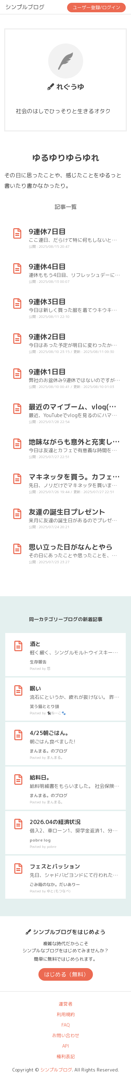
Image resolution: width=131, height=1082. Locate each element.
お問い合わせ (65, 1035)
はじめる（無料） (66, 974)
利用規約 (66, 1014)
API (65, 1046)
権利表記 (66, 1056)
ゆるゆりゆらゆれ (65, 158)
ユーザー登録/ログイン (96, 7)
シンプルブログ (24, 7)
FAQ (65, 1025)
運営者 (65, 1004)
